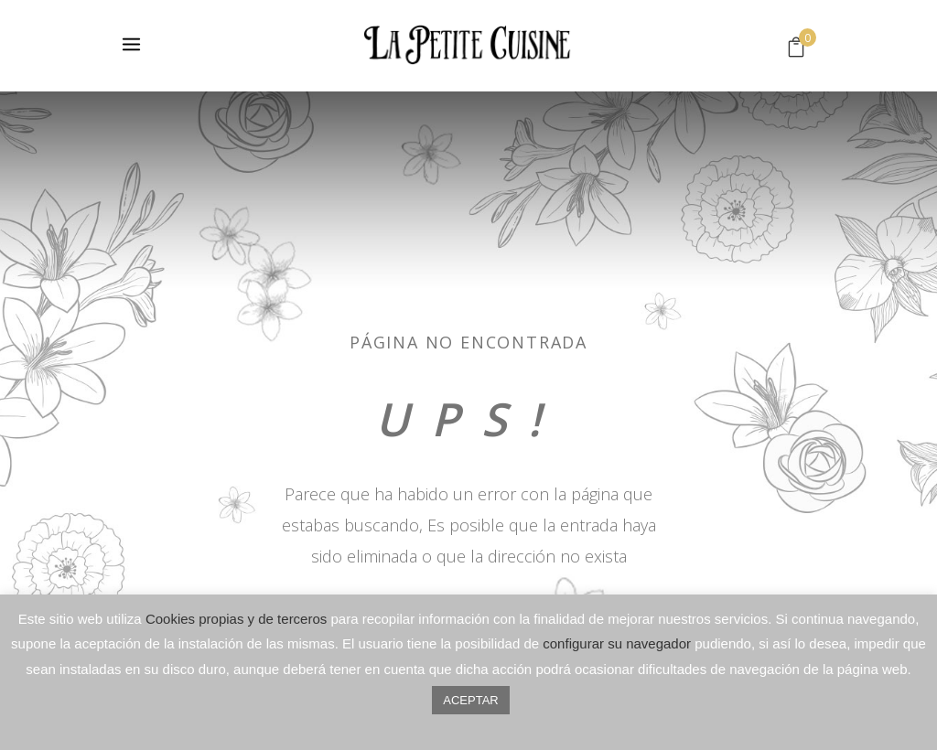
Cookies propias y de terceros (236, 619)
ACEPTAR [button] (470, 700)
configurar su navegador (617, 643)
